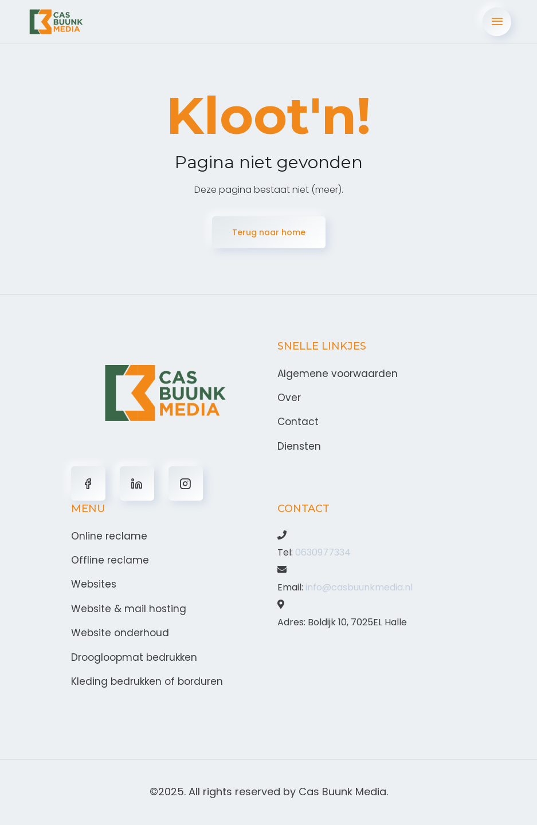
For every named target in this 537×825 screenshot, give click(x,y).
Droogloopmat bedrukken (134, 657)
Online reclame (109, 536)
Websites (93, 584)
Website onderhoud (120, 633)
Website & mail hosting (128, 609)
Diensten (299, 446)
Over (289, 397)
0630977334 (323, 552)
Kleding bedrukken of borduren (147, 681)
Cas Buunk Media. (343, 791)
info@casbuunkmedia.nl (359, 587)
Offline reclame (110, 560)
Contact (298, 422)
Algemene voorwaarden (337, 373)
